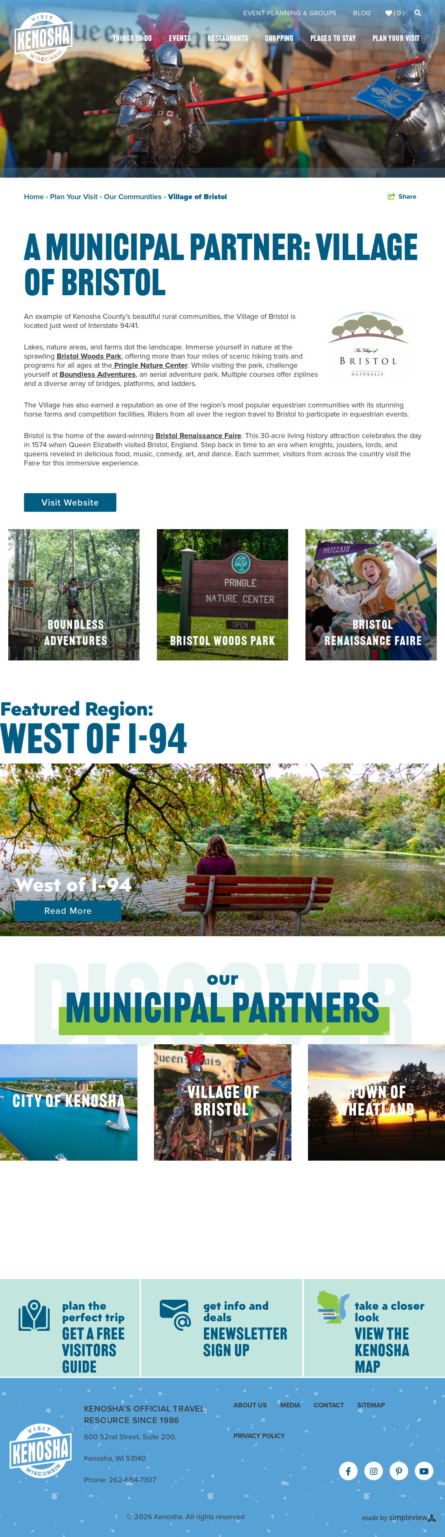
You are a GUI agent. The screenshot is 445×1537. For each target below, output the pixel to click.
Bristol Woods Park (89, 356)
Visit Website (70, 502)
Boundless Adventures (98, 374)
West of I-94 (73, 884)
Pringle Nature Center (150, 365)
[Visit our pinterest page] (399, 1471)
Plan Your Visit (397, 39)
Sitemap (371, 1405)
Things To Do (132, 39)
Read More (68, 911)
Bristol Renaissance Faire (198, 435)
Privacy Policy (259, 1436)
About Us (250, 1405)
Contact (329, 1405)
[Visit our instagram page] (374, 1471)
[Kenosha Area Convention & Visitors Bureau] (43, 37)
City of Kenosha (68, 1102)
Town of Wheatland (376, 1102)
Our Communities (135, 196)
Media (290, 1405)
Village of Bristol (197, 196)
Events (180, 39)
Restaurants (227, 39)
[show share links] (402, 196)
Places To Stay (333, 39)
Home (36, 196)
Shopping (279, 39)
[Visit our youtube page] (424, 1471)
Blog (362, 13)
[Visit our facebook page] (348, 1471)
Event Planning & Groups (290, 13)
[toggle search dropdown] (417, 13)
